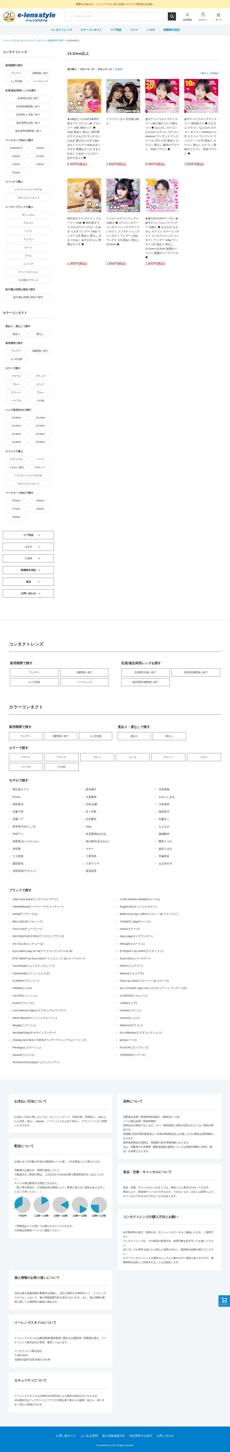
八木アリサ (92, 863)
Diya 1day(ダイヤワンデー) (136, 936)
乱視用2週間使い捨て (28, 106)
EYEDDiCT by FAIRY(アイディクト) (141, 951)
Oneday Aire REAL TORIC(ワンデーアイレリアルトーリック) (49, 1039)
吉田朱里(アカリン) (24, 870)
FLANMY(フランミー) (26, 980)
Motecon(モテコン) (131, 1025)
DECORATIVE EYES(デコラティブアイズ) (38, 936)
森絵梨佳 (18, 863)
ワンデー (16, 73)
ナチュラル (16, 459)
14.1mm (40, 417)
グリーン (16, 392)
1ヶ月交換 (16, 81)
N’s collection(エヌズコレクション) (141, 1032)
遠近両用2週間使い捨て (28, 130)
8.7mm (40, 156)
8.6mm (16, 156)
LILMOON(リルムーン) (133, 995)
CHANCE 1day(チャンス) (135, 921)
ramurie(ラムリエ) (23, 1054)
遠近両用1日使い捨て (28, 122)
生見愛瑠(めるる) (96, 833)
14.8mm (16, 442)
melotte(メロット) (130, 1010)
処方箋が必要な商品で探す (28, 297)
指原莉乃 (164, 811)
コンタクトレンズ (61, 29)
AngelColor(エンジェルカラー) (138, 906)
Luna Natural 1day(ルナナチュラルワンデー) (39, 1010)
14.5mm (40, 433)
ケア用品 (116, 29)
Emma (16, 796)
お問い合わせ (165, 1435)
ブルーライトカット (28, 197)
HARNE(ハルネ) (22, 988)
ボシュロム (28, 214)
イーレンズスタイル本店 (36, 17)
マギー (90, 848)
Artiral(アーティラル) (25, 913)
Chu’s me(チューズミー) (27, 928)
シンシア (28, 263)
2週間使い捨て (40, 73)
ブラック (40, 375)
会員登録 (187, 19)
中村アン (18, 833)
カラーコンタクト (91, 29)
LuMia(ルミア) (128, 1002)
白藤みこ (164, 818)
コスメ (134, 29)
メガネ (151, 29)
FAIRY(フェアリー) (131, 965)
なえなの (164, 826)
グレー (16, 384)
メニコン (28, 239)
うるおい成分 (16, 467)
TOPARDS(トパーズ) (132, 1054)
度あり (16, 333)
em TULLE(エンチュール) (28, 943)
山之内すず (165, 863)
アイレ (28, 255)
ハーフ (40, 459)
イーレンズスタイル (13, 40)
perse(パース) (128, 1039)
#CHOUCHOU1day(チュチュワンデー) (36, 1062)
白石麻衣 (91, 818)
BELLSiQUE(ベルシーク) (28, 921)
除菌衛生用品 (172, 29)
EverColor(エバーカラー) (135, 958)
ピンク (40, 384)
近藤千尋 (18, 811)
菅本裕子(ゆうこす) (24, 826)
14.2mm (16, 425)
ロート (28, 247)
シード (28, 231)
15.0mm (40, 442)
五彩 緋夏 (91, 804)
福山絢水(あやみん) (97, 841)
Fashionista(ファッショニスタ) (31, 973)
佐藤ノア (18, 818)
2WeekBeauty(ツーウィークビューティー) (38, 906)
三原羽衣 (91, 856)
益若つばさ (165, 848)
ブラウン (16, 375)
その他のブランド (28, 280)
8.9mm (40, 164)
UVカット (40, 467)
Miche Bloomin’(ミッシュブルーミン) (35, 1017)
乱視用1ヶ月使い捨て (28, 114)
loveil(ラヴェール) (23, 1002)
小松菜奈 (164, 804)
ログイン (203, 19)
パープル (16, 400)
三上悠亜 (18, 856)
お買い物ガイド (66, 1435)
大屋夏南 (91, 796)
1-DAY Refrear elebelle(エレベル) (140, 899)
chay (88, 826)
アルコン (28, 222)
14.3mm (40, 425)
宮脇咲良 (164, 856)
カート (218, 19)
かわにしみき (167, 796)
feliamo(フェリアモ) (132, 973)
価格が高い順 (105, 69)
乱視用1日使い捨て (28, 98)
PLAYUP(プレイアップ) (134, 1047)
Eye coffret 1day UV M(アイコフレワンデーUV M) (42, 951)
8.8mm (16, 164)
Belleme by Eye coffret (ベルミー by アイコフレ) (149, 913)
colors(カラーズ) (130, 928)
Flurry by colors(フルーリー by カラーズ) (144, 980)
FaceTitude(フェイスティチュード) (34, 965)
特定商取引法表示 (140, 1435)
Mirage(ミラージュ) (24, 1025)
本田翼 (17, 848)
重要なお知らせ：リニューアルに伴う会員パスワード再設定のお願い (115, 4)
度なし (40, 333)
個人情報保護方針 (113, 1435)
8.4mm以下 (16, 147)
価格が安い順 (87, 69)
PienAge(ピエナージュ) (27, 1047)
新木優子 (91, 789)
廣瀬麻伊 (164, 833)
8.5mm (40, 147)
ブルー (40, 392)
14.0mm (16, 417)
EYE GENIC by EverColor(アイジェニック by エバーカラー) (49, 958)
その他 (40, 400)
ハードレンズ (40, 81)
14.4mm (16, 433)
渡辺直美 (91, 870)
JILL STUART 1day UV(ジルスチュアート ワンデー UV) (153, 988)
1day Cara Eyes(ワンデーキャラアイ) (35, 899)
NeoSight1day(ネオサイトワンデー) (34, 1032)
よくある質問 (89, 1435)
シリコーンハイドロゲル (28, 189)
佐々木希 (91, 811)
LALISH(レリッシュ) (25, 995)
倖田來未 (18, 804)
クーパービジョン (28, 272)
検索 (172, 16)
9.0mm (16, 172)
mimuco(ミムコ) (129, 1017)
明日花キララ (21, 789)
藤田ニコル (165, 841)
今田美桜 (164, 789)
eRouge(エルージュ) (132, 943)
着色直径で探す (56, 40)
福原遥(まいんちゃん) (26, 841)
